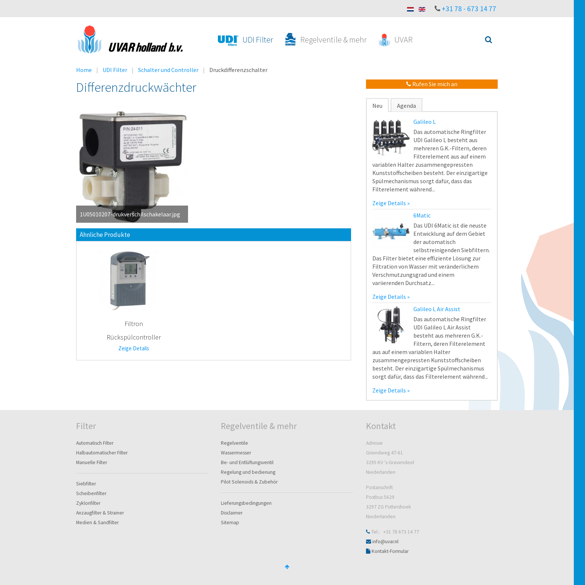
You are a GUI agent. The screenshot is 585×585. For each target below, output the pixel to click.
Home (84, 69)
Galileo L (424, 121)
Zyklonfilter (88, 503)
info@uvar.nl (385, 541)
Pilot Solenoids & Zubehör (249, 482)
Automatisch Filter (94, 443)
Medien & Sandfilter (97, 522)
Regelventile (234, 443)
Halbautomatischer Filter (102, 453)
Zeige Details (133, 348)
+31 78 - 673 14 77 (469, 8)
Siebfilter (86, 484)
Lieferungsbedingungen (246, 503)
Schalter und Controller (168, 69)
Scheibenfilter (91, 493)
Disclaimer (232, 513)
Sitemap (230, 522)
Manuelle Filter (91, 462)
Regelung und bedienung (248, 472)
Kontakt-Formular (390, 551)
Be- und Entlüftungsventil (247, 462)
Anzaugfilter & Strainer (100, 513)
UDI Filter (115, 69)
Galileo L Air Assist (436, 309)
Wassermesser (236, 453)
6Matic (422, 215)
